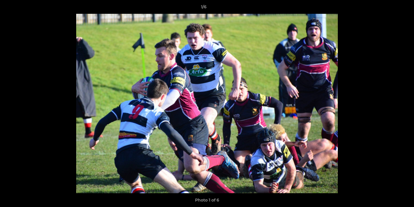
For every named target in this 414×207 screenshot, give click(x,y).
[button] (389, 8)
